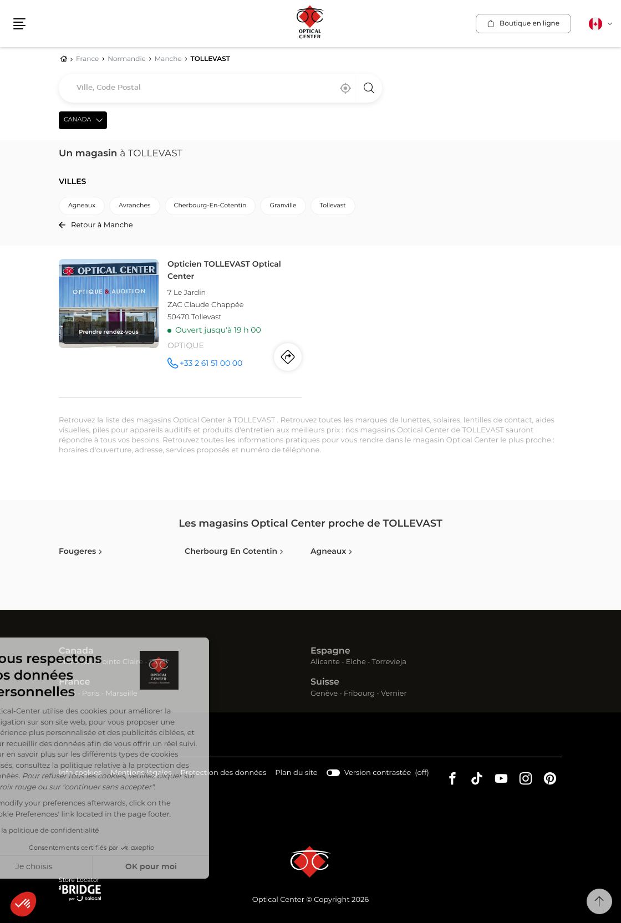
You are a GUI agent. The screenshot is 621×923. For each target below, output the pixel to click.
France (74, 682)
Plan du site (296, 773)
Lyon (67, 694)
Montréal (75, 662)
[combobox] (220, 88)
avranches (134, 206)
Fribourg (359, 694)
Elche (356, 662)
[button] (23, 904)
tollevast (333, 206)
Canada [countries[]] (77, 120)
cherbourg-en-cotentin (210, 206)
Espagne (330, 651)
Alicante (325, 662)
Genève (324, 694)
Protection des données (224, 773)
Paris (91, 694)
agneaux (81, 206)
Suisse (324, 682)
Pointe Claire (120, 662)
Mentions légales (140, 773)
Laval (158, 662)
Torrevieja (389, 662)
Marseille (121, 694)
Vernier (394, 694)
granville (282, 206)
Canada (76, 651)
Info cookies (80, 773)
